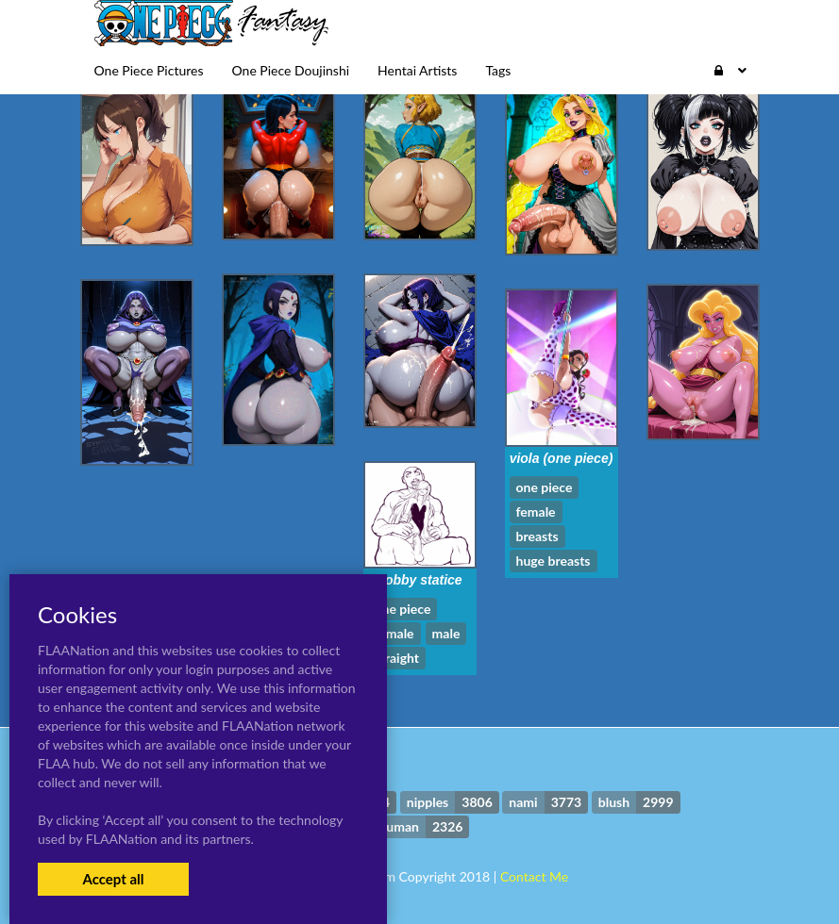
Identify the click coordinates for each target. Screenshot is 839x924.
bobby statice (419, 579)
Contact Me (534, 876)
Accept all (112, 878)
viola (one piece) (561, 458)
